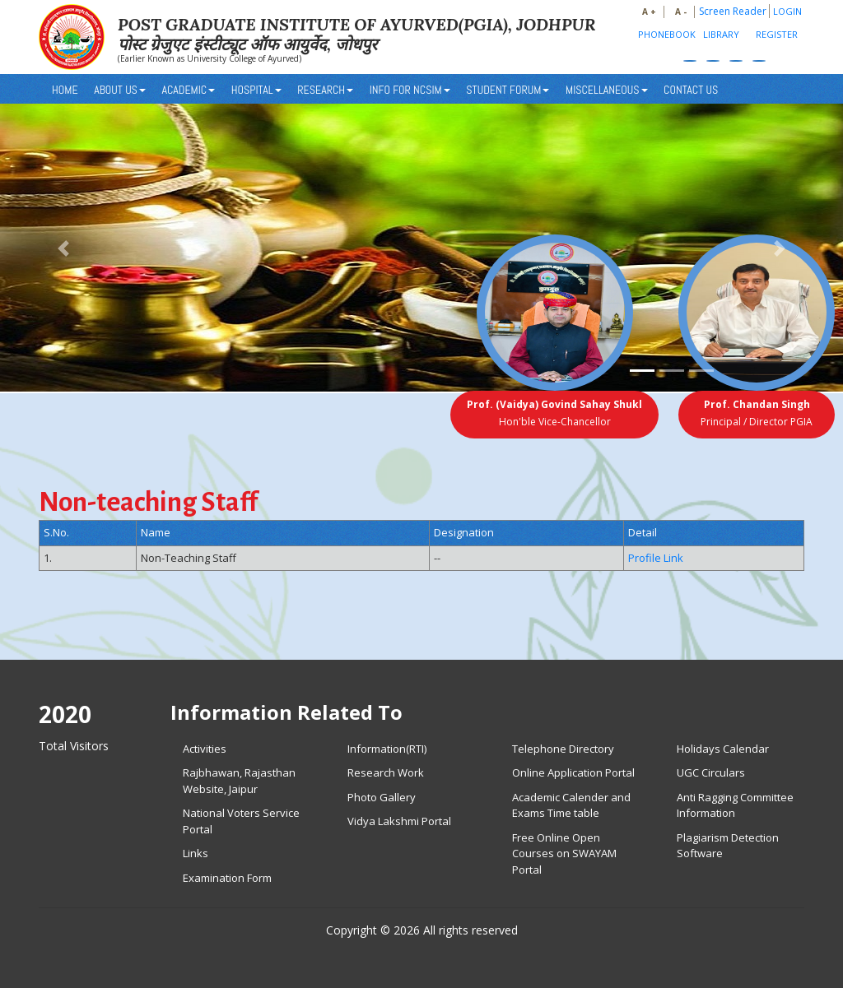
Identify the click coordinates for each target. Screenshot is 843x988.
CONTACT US (691, 89)
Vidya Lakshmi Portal (399, 821)
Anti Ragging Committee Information (735, 805)
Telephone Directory (563, 748)
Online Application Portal (573, 772)
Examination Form (227, 877)
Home (65, 89)
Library (721, 34)
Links (195, 853)
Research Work (385, 772)
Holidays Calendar (723, 748)
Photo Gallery (381, 797)
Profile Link (655, 557)
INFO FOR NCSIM (410, 89)
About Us (120, 89)
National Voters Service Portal (241, 821)
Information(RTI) (386, 748)
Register (777, 34)
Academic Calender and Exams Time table (571, 805)
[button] (63, 248)
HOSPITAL (256, 89)
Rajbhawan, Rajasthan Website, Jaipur (239, 780)
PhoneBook (667, 34)
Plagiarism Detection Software (728, 845)
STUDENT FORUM (507, 89)
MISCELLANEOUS (607, 89)
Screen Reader (732, 11)
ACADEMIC (188, 89)
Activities (204, 748)
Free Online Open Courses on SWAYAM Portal (564, 853)
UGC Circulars (711, 772)
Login (787, 11)
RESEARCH (325, 89)
